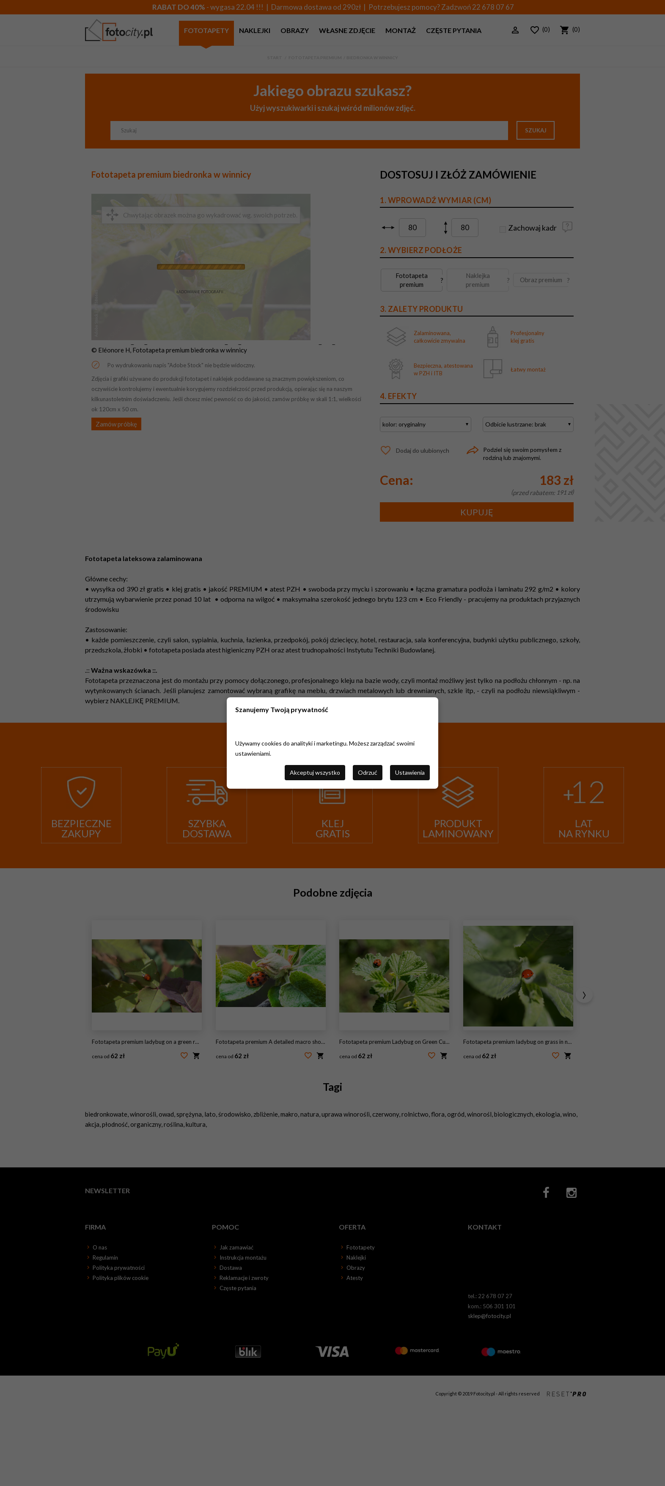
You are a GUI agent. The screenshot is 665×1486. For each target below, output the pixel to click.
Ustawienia (410, 772)
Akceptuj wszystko (315, 772)
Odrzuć (367, 772)
